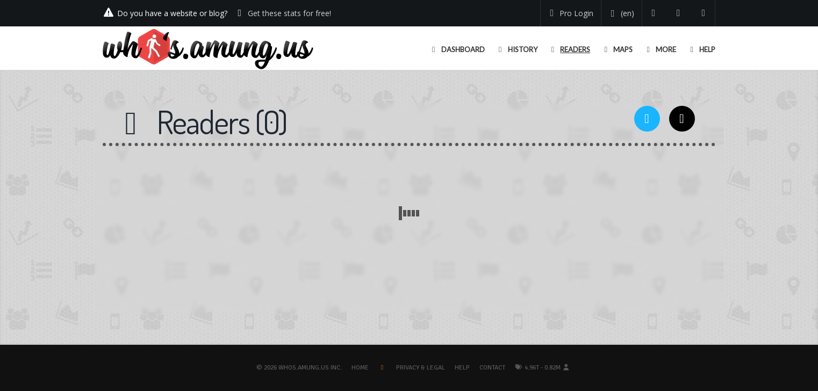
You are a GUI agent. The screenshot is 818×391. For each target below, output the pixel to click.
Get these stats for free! (289, 13)
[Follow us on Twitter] (653, 13)
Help (462, 368)
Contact (492, 368)
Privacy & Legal (420, 368)
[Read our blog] (678, 13)
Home (360, 368)
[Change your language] (620, 13)
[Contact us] (703, 13)
